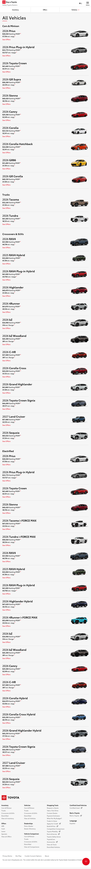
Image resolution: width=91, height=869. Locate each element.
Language (73, 821)
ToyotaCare (51, 839)
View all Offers (6, 837)
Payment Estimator (53, 816)
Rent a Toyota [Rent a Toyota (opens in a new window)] (76, 815)
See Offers (6, 39)
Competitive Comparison (55, 829)
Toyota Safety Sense (54, 837)
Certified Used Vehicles (78, 805)
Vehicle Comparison (31, 834)
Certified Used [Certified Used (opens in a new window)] (76, 808)
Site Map (18, 856)
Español (72, 823)
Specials (4, 834)
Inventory (4, 805)
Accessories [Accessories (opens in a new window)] (52, 842)
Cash (3, 829)
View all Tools (52, 844)
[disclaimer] (20, 34)
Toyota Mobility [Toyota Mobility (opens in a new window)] (53, 831)
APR (2, 826)
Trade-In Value (52, 821)
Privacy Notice (7, 856)
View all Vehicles (30, 818)
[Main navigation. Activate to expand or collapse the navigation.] (87, 3)
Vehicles (27, 805)
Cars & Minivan (6, 808)
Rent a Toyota (75, 813)
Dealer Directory (30, 829)
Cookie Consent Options (33, 856)
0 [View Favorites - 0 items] (80, 3)
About (47, 856)
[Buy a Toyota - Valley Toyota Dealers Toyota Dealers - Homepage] (10, 2)
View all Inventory (7, 818)
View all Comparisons (31, 847)
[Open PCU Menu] (86, 861)
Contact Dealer (52, 813)
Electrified (4, 816)
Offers (3, 823)
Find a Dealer (28, 826)
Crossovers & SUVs (7, 813)
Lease (3, 831)
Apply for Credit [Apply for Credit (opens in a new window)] (54, 823)
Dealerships (28, 823)
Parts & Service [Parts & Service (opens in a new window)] (53, 834)
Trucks (3, 811)
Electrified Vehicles (53, 847)
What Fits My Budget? (54, 818)
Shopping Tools (52, 805)
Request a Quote (53, 808)
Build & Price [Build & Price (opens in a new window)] (52, 826)
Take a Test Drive (52, 811)
